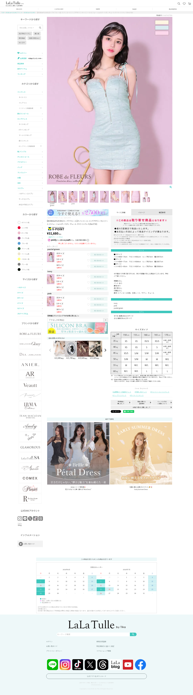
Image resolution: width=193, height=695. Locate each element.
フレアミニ (23, 103)
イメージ (141, 212)
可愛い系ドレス (141, 392)
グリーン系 (25, 248)
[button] (50, 350)
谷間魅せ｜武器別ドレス (122, 392)
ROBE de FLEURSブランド (14, 12)
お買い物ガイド (51, 646)
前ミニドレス (23, 140)
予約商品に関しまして (121, 402)
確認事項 (162, 212)
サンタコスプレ (24, 199)
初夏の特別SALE (34, 38)
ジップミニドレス (119, 395)
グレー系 (24, 264)
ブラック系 (25, 269)
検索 (133, 634)
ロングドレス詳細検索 (27, 146)
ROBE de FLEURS (29, 12)
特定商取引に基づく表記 (105, 646)
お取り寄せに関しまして (141, 407)
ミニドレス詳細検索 (26, 108)
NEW (98, 9)
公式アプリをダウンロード (96, 676)
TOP (2, 12)
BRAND (19, 9)
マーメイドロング (25, 135)
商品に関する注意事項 (142, 402)
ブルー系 (24, 243)
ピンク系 (24, 233)
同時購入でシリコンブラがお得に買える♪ (63, 316)
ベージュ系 (25, 254)
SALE (134, 9)
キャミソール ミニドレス (160, 392)
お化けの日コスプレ (26, 204)
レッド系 (24, 228)
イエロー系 (25, 259)
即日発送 (22, 38)
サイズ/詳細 (121, 212)
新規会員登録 (101, 641)
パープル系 (25, 238)
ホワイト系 (25, 222)
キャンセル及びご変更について (162, 402)
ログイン (49, 641)
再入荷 (37, 33)
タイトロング (23, 124)
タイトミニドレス (137, 395)
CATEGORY (59, 9)
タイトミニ (23, 97)
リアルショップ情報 (103, 651)
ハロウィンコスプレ (26, 193)
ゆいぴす (22, 42)
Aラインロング (24, 129)
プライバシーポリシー (54, 651)
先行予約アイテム (25, 33)
